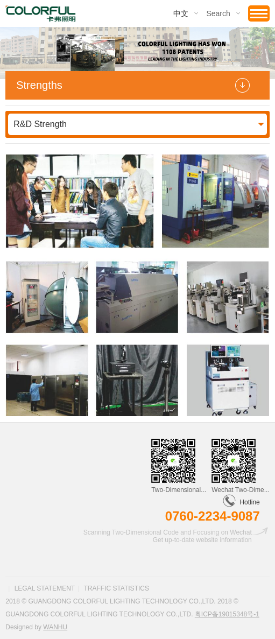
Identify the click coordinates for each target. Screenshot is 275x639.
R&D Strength (40, 124)
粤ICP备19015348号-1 (227, 614)
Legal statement (45, 588)
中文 (180, 13)
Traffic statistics (116, 588)
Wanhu (55, 627)
